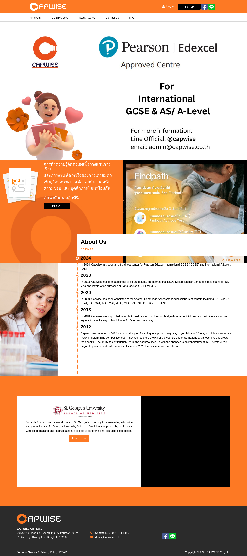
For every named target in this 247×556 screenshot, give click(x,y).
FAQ (131, 17)
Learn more (79, 438)
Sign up (189, 6)
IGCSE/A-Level (60, 17)
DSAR (63, 552)
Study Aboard (87, 17)
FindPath (35, 17)
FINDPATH (57, 206)
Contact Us (112, 17)
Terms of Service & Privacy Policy (37, 552)
